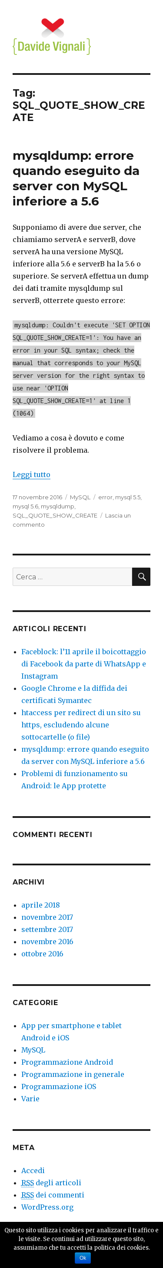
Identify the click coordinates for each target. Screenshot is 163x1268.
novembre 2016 (47, 941)
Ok (83, 1258)
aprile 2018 (40, 905)
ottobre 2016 (42, 953)
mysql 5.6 (25, 506)
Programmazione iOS (58, 1086)
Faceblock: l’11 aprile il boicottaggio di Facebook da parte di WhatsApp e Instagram (83, 663)
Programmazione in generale (72, 1074)
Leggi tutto (31, 474)
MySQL (80, 497)
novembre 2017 (47, 917)
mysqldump (57, 506)
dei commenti (52, 1195)
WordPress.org (47, 1207)
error (105, 497)
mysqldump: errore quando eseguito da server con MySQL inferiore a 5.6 (76, 178)
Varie (30, 1098)
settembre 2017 (47, 929)
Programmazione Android (67, 1062)
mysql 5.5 (127, 497)
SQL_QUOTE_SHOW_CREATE (55, 515)
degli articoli (51, 1182)
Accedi (33, 1170)
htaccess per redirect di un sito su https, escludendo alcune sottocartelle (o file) (81, 724)
